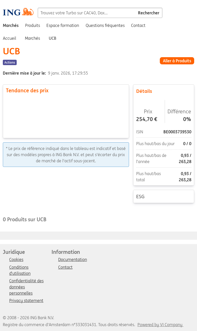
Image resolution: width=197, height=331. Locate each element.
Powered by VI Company (159, 324)
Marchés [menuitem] (11, 25)
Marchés (32, 38)
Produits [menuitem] (32, 25)
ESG (163, 196)
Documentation (72, 259)
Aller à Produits (177, 60)
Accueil (9, 38)
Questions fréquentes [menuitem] (105, 25)
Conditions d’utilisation (20, 267)
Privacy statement (26, 300)
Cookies (16, 259)
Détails (163, 90)
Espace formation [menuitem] (62, 25)
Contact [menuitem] (138, 25)
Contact (65, 267)
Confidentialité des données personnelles (26, 281)
